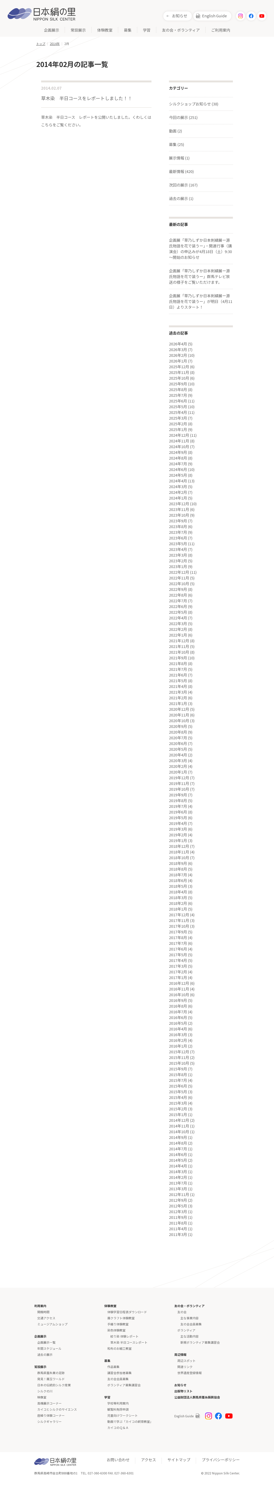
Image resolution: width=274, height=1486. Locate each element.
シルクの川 (45, 1391)
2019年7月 (178, 806)
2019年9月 (178, 795)
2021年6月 (178, 675)
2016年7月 (178, 1012)
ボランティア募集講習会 (124, 1385)
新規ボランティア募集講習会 (200, 1342)
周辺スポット (186, 1360)
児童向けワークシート (122, 1415)
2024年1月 (178, 498)
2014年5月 (178, 1160)
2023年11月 (179, 509)
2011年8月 (178, 1223)
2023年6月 (178, 538)
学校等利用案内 (118, 1403)
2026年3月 (178, 349)
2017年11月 (179, 920)
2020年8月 (178, 732)
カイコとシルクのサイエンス (57, 1409)
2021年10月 (179, 652)
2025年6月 (178, 401)
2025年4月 (178, 412)
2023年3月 (178, 555)
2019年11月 (179, 783)
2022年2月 (178, 629)
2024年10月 (179, 447)
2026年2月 (178, 355)
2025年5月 (178, 407)
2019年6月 (178, 812)
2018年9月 (178, 863)
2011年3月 (178, 1234)
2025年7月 (178, 395)
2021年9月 (178, 658)
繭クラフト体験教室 (121, 1318)
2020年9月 (178, 726)
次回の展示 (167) (183, 185)
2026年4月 (178, 344)
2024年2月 (178, 492)
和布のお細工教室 (119, 1348)
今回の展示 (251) (183, 117)
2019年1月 (178, 840)
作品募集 (113, 1366)
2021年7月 (178, 669)
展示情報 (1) (179, 158)
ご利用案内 (220, 30)
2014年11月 (179, 1126)
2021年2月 (178, 698)
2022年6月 (178, 606)
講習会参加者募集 (119, 1372)
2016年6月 (178, 1017)
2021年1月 (178, 703)
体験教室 (104, 30)
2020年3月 (178, 761)
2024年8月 (178, 458)
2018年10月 (179, 858)
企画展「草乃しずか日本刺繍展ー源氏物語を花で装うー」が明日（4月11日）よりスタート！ (200, 301)
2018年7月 (178, 875)
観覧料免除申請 (118, 1409)
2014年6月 (178, 1154)
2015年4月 (178, 1097)
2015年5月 (178, 1092)
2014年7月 (178, 1149)
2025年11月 (179, 372)
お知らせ (179, 15)
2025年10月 (179, 378)
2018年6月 (178, 880)
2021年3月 (178, 692)
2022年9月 (178, 589)
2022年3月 (178, 623)
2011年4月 (178, 1229)
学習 (147, 30)
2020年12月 (179, 709)
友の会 (181, 1312)
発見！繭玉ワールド (51, 1379)
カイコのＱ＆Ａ (118, 1427)
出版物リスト (183, 1391)
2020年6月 (178, 743)
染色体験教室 (116, 1330)
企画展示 (51, 30)
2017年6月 (178, 949)
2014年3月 (178, 1172)
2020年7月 (178, 738)
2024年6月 (178, 469)
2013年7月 (178, 1183)
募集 (127, 30)
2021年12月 (179, 641)
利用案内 (40, 1306)
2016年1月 (178, 1046)
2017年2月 (178, 972)
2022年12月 (179, 572)
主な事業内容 (189, 1318)
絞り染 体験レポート (124, 1336)
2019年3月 (178, 829)
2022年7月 (178, 601)
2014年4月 (178, 1166)
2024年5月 (178, 475)
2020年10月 (179, 721)
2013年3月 (178, 1189)
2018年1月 (178, 909)
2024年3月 (178, 486)
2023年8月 (178, 526)
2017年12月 (179, 915)
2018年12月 (179, 846)
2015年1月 (178, 1114)
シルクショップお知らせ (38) (193, 104)
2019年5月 (178, 818)
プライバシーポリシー (221, 1459)
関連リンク (185, 1366)
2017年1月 (178, 977)
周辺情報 (180, 1354)
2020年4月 (178, 755)
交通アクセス (46, 1318)
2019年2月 (178, 835)
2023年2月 (178, 561)
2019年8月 (178, 800)
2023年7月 (178, 532)
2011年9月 (178, 1217)
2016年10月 (179, 995)
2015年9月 (178, 1069)
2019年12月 (179, 778)
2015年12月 (179, 1052)
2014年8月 (178, 1143)
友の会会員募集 (118, 1379)
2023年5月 (178, 544)
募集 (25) (176, 144)
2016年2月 (178, 1040)
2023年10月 (179, 515)
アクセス (148, 1459)
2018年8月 (178, 869)
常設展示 (78, 30)
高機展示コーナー (49, 1403)
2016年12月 (179, 983)
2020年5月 (178, 749)
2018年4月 (178, 892)
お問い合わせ (118, 1459)
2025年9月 (178, 384)
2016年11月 (179, 989)
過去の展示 (45, 1354)
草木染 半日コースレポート (128, 1342)
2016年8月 (178, 1006)
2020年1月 (178, 772)
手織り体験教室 (118, 1324)
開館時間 (43, 1312)
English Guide (214, 15)
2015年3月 (178, 1103)
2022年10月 (179, 584)
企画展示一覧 (46, 1342)
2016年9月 (178, 1000)
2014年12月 (179, 1120)
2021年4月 (178, 686)
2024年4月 (178, 481)
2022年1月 (178, 635)
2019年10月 (179, 789)
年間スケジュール (49, 1348)
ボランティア (186, 1330)
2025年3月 (178, 418)
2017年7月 (178, 943)
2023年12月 (179, 504)
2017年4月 (178, 960)
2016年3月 (178, 1035)
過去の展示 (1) (181, 198)
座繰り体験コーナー (51, 1415)
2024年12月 (179, 435)
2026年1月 (178, 361)
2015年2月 (178, 1109)
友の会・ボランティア (181, 30)
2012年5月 (178, 1206)
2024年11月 (179, 441)
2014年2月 (178, 1177)
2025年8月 (178, 389)
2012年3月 (178, 1212)
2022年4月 (178, 618)
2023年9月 (178, 521)
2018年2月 (178, 903)
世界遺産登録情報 (189, 1372)
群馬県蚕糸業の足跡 (51, 1372)
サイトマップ (178, 1459)
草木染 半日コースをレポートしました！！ (86, 98)
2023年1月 (178, 566)
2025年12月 (179, 367)
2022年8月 (178, 595)
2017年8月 (178, 937)
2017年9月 (178, 932)
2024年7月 (178, 464)
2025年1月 (178, 429)
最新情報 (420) (181, 171)
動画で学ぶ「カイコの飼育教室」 (130, 1421)
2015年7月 (178, 1080)
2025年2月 (178, 424)
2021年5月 (178, 681)
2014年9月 (178, 1137)
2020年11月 (179, 715)
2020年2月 (178, 766)
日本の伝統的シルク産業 (54, 1385)
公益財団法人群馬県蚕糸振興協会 (197, 1397)
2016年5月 (178, 1023)
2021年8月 (178, 663)
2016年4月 (178, 1029)
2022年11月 (179, 578)
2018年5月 (178, 886)
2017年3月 (178, 966)
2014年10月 (179, 1132)
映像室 (41, 1397)
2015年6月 (178, 1086)
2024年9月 (178, 452)
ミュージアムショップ (52, 1324)
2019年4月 (178, 823)
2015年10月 (179, 1063)
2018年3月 (178, 898)
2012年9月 (178, 1200)
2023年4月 (178, 549)
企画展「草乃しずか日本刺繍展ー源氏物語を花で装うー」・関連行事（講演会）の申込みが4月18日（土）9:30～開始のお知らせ (200, 248)
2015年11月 (179, 1057)
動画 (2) (175, 131)
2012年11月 (179, 1194)
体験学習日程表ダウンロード (127, 1312)
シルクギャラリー (49, 1421)
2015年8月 (178, 1074)
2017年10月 (179, 926)
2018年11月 (179, 852)
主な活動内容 (189, 1336)
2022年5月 (178, 612)
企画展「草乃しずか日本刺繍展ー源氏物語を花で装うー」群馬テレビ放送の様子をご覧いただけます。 (199, 276)
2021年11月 (179, 646)
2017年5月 (178, 955)
